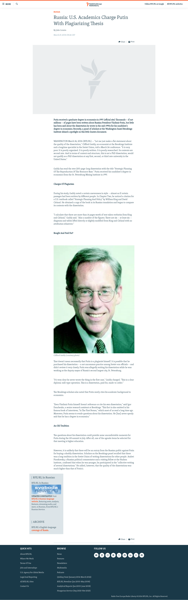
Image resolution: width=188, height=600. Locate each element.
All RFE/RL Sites (27, 582)
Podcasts (60, 573)
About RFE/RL (26, 554)
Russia (57, 12)
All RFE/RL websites (175, 4)
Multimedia (62, 568)
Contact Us (24, 586)
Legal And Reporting (28, 577)
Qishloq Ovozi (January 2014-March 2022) (74, 577)
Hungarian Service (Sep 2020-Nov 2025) (74, 591)
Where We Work (27, 559)
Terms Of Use (25, 563)
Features (60, 559)
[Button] (121, 42)
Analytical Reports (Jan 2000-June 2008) (74, 586)
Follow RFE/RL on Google (154, 4)
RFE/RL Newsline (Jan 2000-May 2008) (73, 582)
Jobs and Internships (28, 568)
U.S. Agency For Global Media (32, 573)
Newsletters (62, 563)
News (59, 554)
